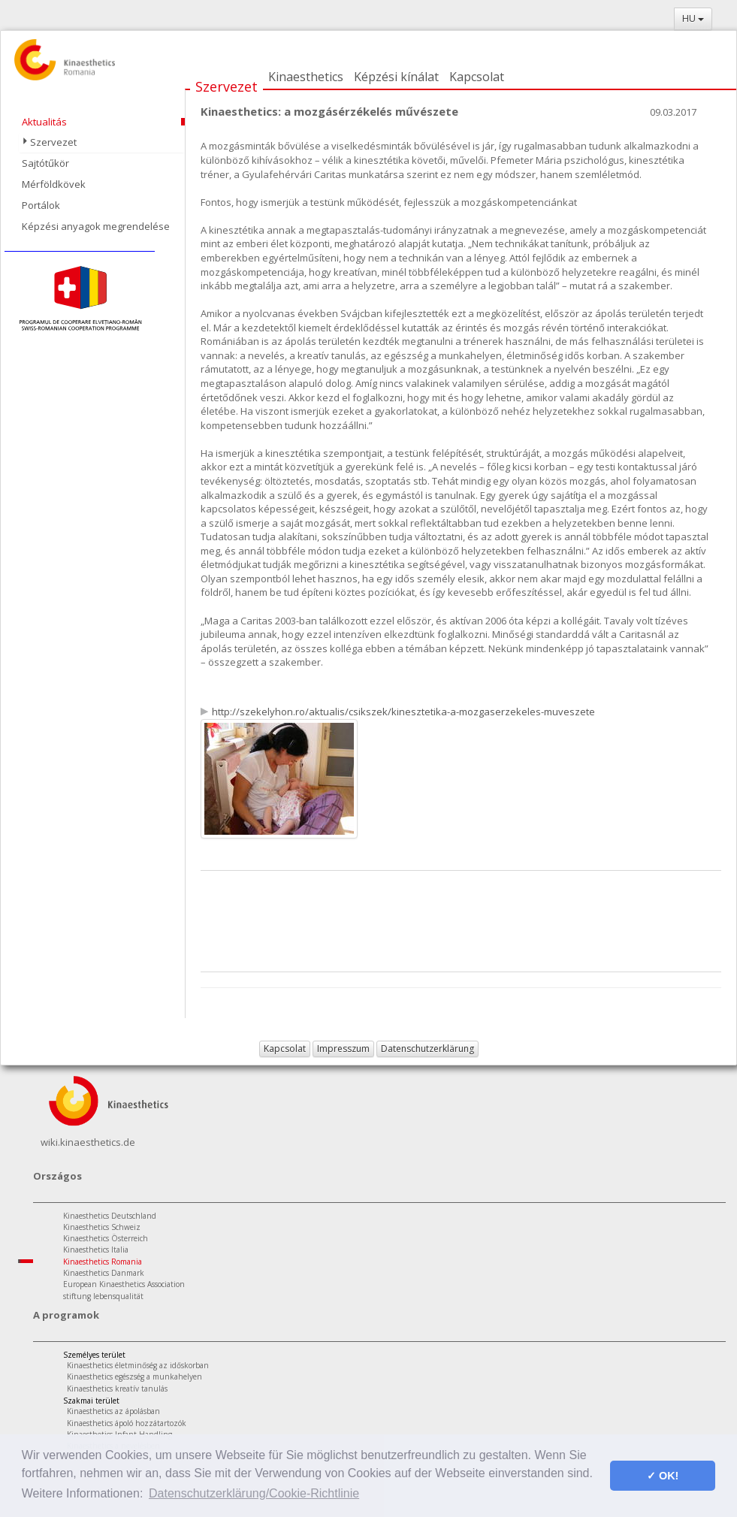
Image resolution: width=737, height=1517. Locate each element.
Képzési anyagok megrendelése (96, 226)
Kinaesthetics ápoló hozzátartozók (126, 1423)
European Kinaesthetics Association (124, 1284)
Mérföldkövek (54, 184)
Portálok (41, 205)
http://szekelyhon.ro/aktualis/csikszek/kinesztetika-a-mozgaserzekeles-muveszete (403, 711)
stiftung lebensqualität (103, 1296)
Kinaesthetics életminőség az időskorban (138, 1365)
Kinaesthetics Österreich (105, 1238)
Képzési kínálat (396, 76)
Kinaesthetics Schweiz (101, 1227)
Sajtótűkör (45, 163)
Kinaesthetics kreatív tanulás (117, 1388)
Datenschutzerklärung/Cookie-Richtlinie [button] (254, 1493)
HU (693, 18)
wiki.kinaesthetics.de (88, 1142)
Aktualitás (44, 121)
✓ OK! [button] (662, 1476)
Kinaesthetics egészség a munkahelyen (134, 1376)
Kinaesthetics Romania (102, 1261)
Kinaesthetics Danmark (103, 1273)
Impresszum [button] (343, 1048)
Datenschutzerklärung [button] (427, 1048)
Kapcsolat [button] (285, 1048)
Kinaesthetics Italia (95, 1249)
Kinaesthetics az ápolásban (113, 1411)
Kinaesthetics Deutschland (109, 1215)
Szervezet (226, 86)
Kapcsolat (476, 76)
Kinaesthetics (305, 76)
